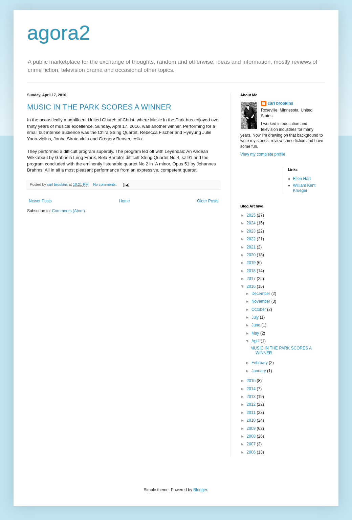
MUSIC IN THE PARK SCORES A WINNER (99, 107)
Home (124, 201)
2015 (252, 380)
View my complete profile (262, 154)
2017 (252, 278)
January (259, 370)
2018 (252, 270)
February (260, 362)
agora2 (58, 32)
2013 (252, 396)
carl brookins (280, 103)
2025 (252, 215)
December (261, 293)
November (261, 301)
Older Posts (207, 201)
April (256, 341)
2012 (252, 404)
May (255, 333)
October (259, 309)
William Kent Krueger (304, 188)
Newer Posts (40, 201)
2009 (252, 428)
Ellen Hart (302, 178)
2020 (252, 255)
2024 (252, 223)
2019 (252, 262)
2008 (252, 436)
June (256, 325)
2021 (252, 247)
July (255, 317)
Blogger (200, 489)
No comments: (105, 184)
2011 (252, 412)
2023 (252, 231)
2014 (252, 388)
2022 (252, 239)
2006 (252, 452)
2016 (252, 286)
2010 (252, 420)
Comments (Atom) (68, 210)
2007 (252, 444)
